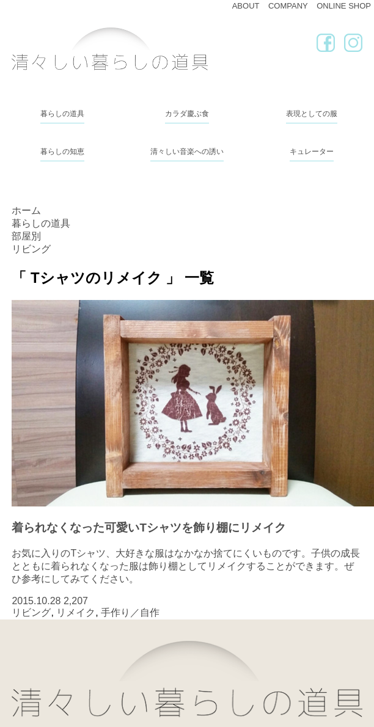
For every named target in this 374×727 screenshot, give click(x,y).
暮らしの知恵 (62, 151)
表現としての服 (311, 113)
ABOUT (246, 5)
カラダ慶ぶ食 (187, 113)
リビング (31, 612)
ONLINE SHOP (344, 5)
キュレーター (312, 151)
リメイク (75, 612)
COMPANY (288, 5)
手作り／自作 (130, 612)
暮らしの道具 (62, 113)
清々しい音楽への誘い (187, 151)
